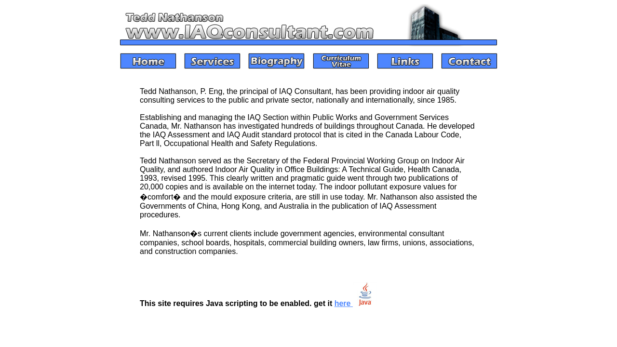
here (356, 303)
